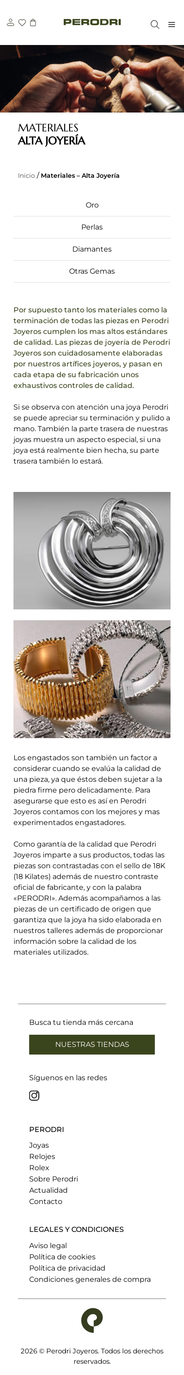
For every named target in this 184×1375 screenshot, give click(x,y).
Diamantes (92, 249)
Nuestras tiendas (92, 1044)
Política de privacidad (67, 1268)
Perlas (92, 227)
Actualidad (48, 1190)
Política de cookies (62, 1257)
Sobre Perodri (53, 1179)
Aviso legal (48, 1245)
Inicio (26, 175)
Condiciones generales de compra (90, 1279)
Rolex (39, 1167)
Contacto (45, 1201)
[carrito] (34, 23)
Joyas (39, 1145)
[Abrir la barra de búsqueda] (152, 24)
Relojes (42, 1156)
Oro (92, 205)
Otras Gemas (92, 271)
